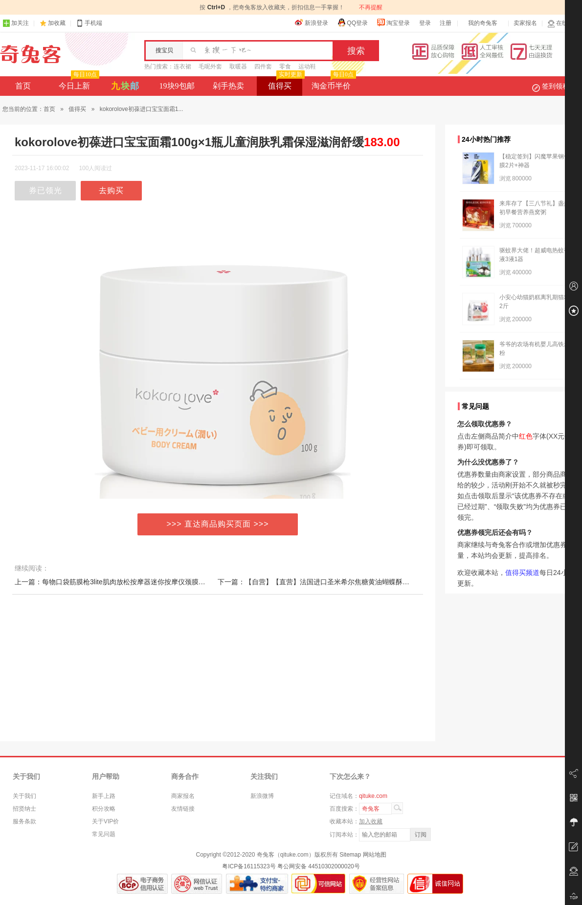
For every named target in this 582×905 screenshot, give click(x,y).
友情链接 (183, 808)
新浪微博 (262, 796)
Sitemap (350, 854)
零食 (285, 66)
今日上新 (78, 83)
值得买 (285, 83)
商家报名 (183, 796)
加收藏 (57, 23)
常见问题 (103, 834)
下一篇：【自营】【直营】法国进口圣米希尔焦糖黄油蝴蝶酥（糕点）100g (331, 582)
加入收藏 (370, 821)
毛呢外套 (210, 66)
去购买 (111, 190)
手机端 (89, 23)
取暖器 (238, 66)
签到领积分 (555, 86)
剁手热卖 (228, 86)
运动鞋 (307, 66)
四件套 (263, 66)
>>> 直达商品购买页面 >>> (218, 524)
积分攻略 (103, 808)
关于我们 (24, 796)
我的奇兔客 (482, 23)
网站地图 (374, 854)
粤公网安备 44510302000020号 (318, 866)
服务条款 (24, 821)
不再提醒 (370, 7)
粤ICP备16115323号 (248, 866)
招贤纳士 (24, 808)
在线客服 (563, 23)
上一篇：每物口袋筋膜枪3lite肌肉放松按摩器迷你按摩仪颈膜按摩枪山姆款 (127, 582)
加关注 (15, 23)
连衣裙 (182, 66)
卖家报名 (525, 23)
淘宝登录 (393, 22)
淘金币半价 (333, 83)
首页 (23, 86)
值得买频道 (522, 572)
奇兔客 (30, 54)
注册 (445, 23)
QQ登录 (352, 22)
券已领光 (45, 190)
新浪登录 (311, 22)
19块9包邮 (177, 86)
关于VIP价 (105, 821)
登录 (425, 23)
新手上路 (103, 796)
